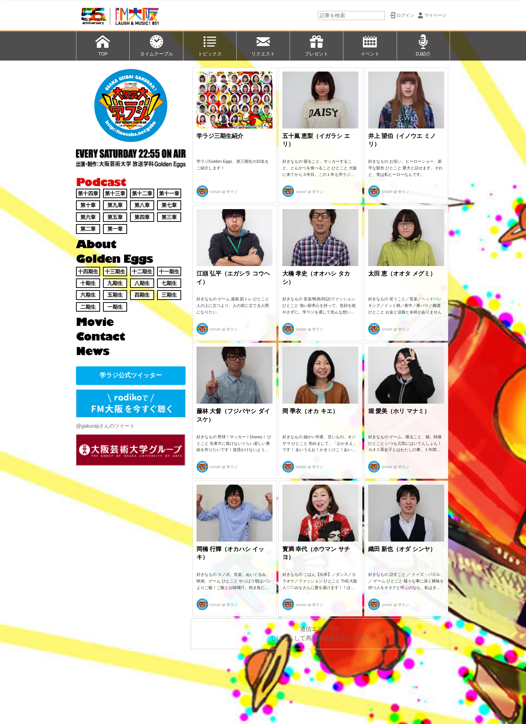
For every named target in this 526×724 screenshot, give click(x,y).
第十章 (88, 205)
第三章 (169, 217)
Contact (101, 336)
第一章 (115, 229)
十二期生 (142, 271)
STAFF (215, 192)
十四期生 (88, 271)
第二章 (88, 229)
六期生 (88, 295)
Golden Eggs (114, 259)
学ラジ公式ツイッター (131, 375)
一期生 (115, 307)
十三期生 (115, 271)
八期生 (142, 283)
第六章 (88, 217)
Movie (95, 321)
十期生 (88, 283)
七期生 (169, 283)
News (93, 351)
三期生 (169, 295)
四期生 (142, 295)
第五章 (115, 217)
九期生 (115, 283)
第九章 (115, 205)
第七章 (169, 205)
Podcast (101, 182)
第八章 (142, 205)
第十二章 (142, 193)
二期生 (88, 307)
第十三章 (115, 193)
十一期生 (169, 271)
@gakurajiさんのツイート (105, 426)
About (96, 244)
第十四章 (88, 193)
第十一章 (169, 193)
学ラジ (231, 192)
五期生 (115, 295)
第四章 (142, 217)
